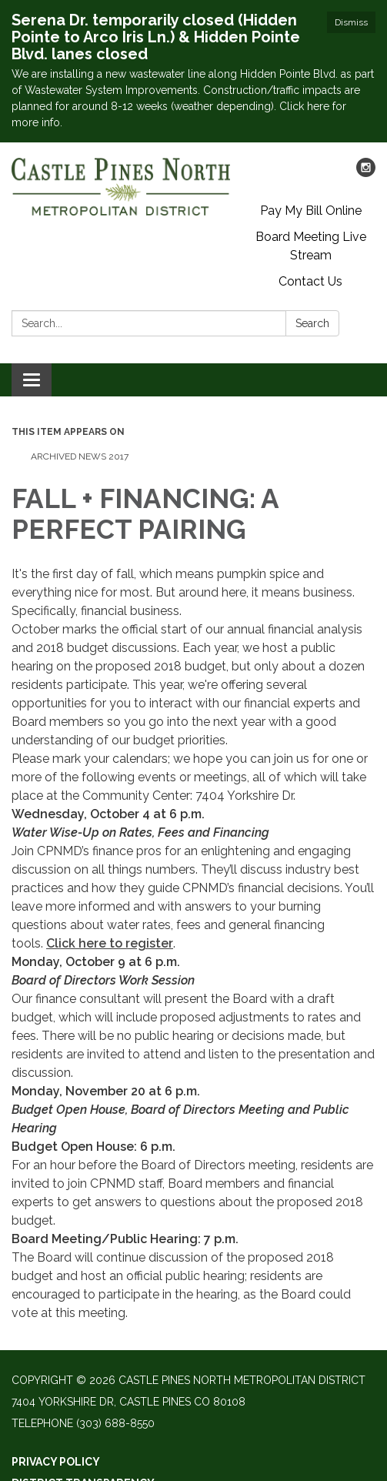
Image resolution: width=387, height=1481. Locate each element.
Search (312, 323)
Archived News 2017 (79, 456)
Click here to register (109, 943)
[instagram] (365, 172)
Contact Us (310, 281)
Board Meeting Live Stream (310, 245)
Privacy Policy (56, 1462)
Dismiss (351, 22)
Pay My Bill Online (311, 210)
